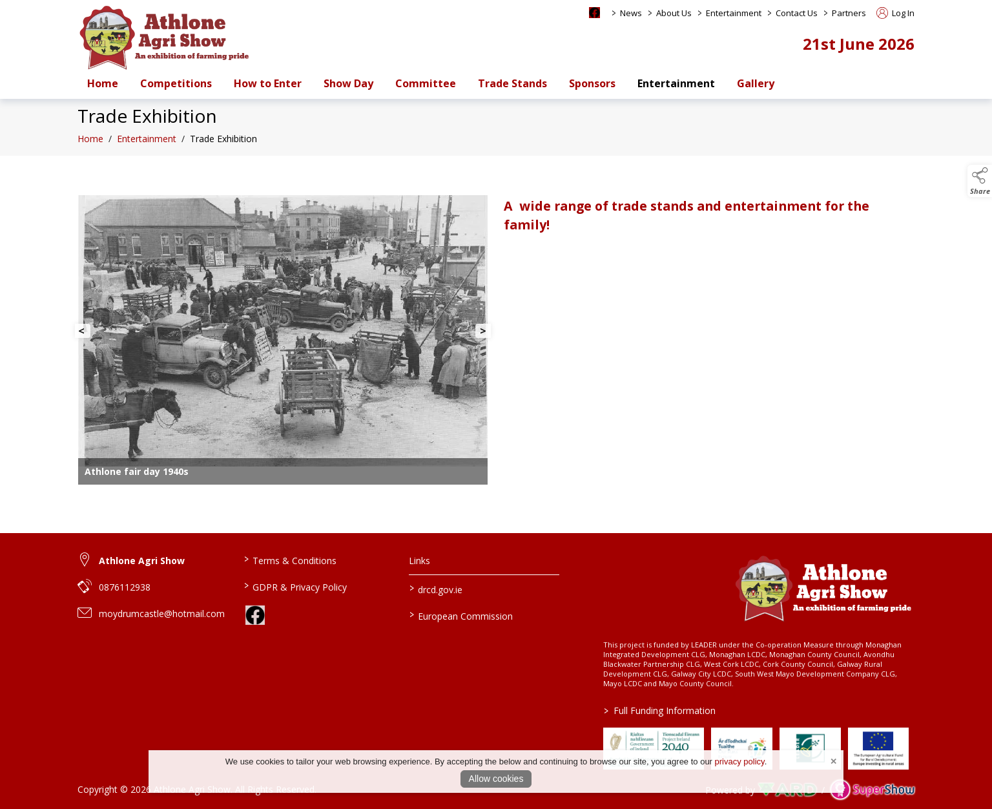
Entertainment (733, 13)
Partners (849, 13)
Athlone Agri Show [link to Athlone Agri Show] (142, 560)
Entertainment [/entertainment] (676, 83)
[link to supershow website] (872, 790)
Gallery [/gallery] (755, 83)
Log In (895, 13)
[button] (979, 181)
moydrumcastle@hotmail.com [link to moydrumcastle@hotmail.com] (162, 613)
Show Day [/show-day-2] (348, 83)
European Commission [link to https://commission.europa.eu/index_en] (461, 615)
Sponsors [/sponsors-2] (592, 83)
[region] (496, 337)
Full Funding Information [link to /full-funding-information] (660, 710)
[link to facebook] (255, 615)
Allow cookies (496, 778)
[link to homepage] (165, 37)
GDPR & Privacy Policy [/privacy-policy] (294, 586)
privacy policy (740, 761)
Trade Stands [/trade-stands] (512, 83)
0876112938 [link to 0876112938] (124, 587)
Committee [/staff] (425, 83)
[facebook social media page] (594, 12)
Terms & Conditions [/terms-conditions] (289, 559)
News (631, 13)
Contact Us (797, 13)
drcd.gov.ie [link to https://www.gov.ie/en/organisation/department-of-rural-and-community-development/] (435, 589)
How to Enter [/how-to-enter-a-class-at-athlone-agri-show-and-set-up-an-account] (268, 83)
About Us (674, 13)
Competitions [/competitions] (176, 83)
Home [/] (102, 83)
